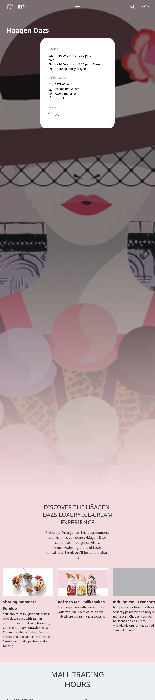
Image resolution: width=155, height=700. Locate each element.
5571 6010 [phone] (58, 84)
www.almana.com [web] (63, 94)
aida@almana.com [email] (64, 89)
